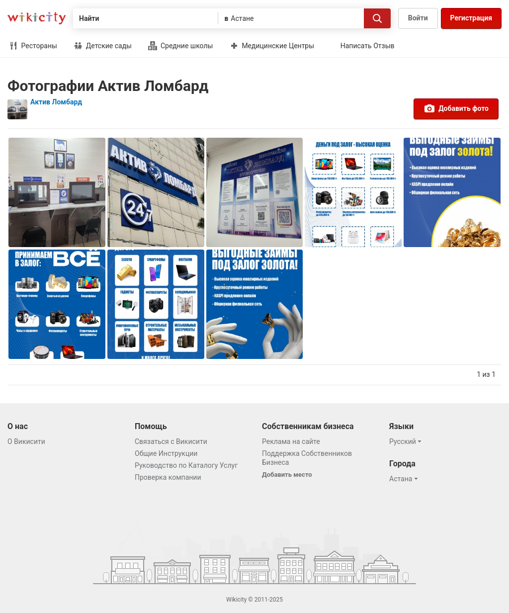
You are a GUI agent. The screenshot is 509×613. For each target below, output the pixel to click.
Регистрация (471, 18)
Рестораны (33, 45)
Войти (418, 18)
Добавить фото (456, 108)
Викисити (36, 18)
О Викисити (26, 441)
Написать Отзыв (367, 46)
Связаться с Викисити (171, 441)
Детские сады (103, 45)
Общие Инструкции (166, 453)
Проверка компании (168, 477)
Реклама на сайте (291, 441)
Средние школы (180, 45)
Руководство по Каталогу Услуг (186, 465)
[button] (406, 441)
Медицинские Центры (272, 45)
